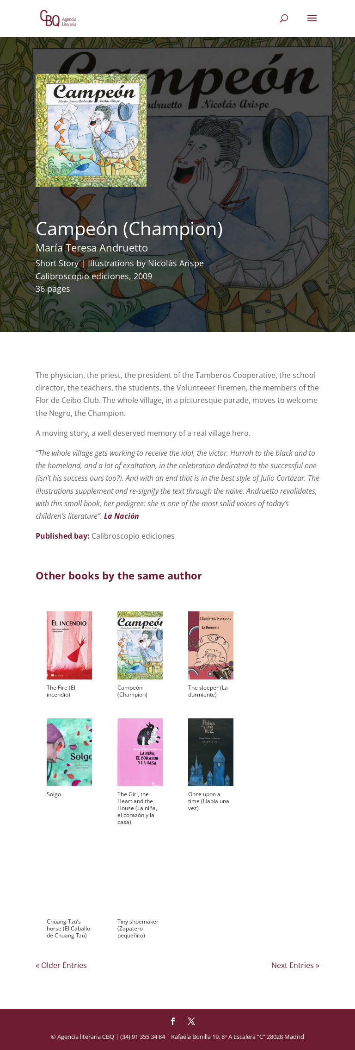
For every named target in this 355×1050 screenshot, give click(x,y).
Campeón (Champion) (132, 691)
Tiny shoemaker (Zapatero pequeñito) (138, 928)
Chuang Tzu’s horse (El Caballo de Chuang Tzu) (68, 928)
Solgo (54, 794)
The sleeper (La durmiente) (208, 691)
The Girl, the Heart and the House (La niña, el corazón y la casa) (137, 808)
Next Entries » (295, 965)
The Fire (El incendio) (61, 691)
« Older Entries (61, 965)
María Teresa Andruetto (92, 247)
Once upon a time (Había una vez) (208, 801)
